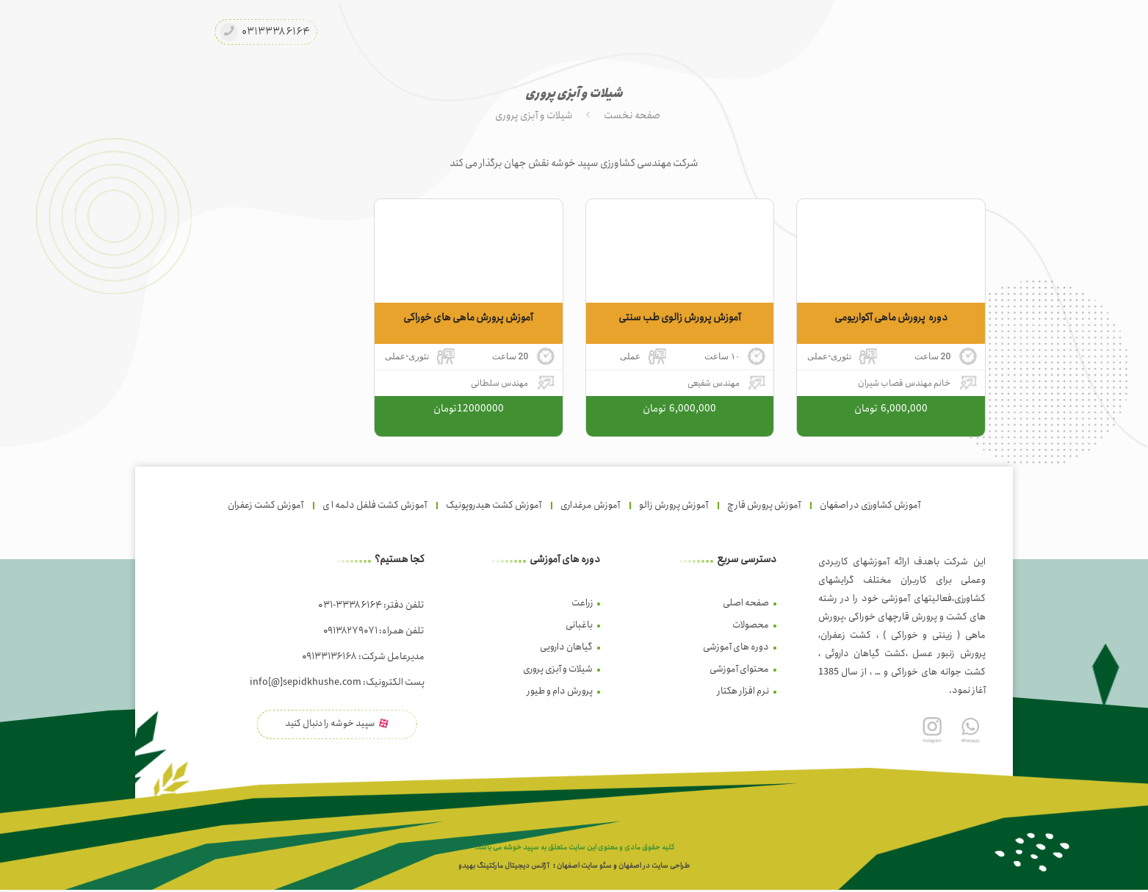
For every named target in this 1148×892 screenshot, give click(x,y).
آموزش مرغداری (590, 505)
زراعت (582, 603)
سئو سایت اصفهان (584, 868)
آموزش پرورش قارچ (764, 505)
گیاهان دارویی (566, 647)
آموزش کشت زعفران (265, 505)
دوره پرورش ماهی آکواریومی (890, 317)
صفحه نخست (632, 115)
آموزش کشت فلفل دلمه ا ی (374, 505)
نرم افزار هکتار (743, 691)
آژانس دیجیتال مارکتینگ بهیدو (503, 868)
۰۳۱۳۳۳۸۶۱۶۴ (276, 32)
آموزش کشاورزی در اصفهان (870, 505)
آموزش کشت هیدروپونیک (493, 505)
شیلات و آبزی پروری (534, 115)
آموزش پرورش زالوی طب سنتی (679, 317)
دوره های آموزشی (736, 647)
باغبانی (579, 625)
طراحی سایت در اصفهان (654, 868)
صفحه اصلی (746, 603)
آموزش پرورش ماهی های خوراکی (468, 317)
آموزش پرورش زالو (673, 505)
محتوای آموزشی (739, 669)
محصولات (750, 625)
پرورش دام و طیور (560, 691)
